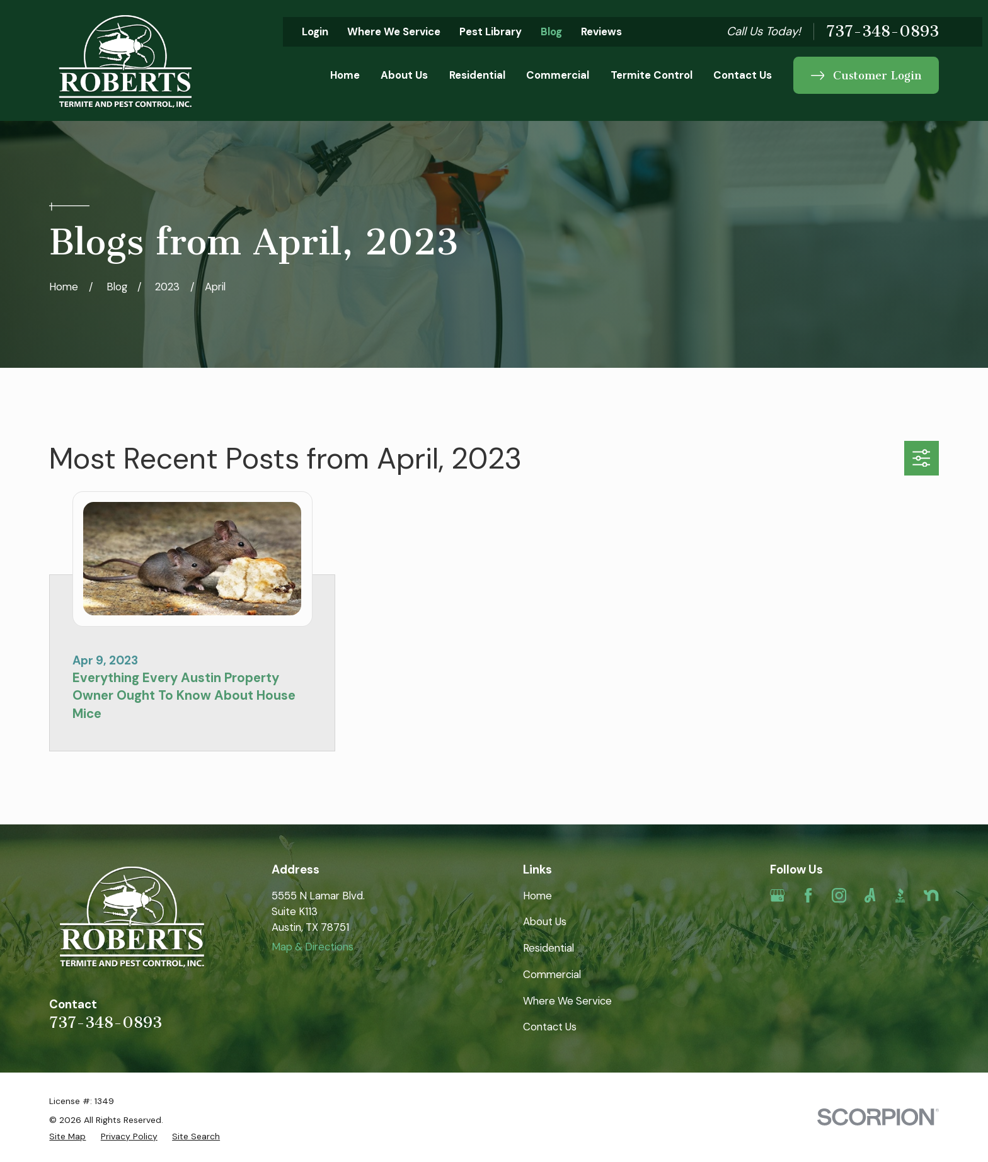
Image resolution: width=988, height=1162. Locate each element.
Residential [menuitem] (477, 75)
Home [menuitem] (345, 75)
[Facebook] (808, 895)
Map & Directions (312, 947)
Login (315, 31)
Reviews (601, 31)
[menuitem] (67, 1136)
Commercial (552, 974)
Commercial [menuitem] (557, 75)
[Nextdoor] (931, 895)
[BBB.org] (900, 895)
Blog (551, 31)
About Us (544, 921)
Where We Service (393, 31)
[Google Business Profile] (777, 895)
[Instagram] (839, 895)
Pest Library (490, 31)
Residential (548, 948)
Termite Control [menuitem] (651, 75)
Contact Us (550, 1027)
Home (537, 896)
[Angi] (870, 895)
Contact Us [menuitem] (742, 75)
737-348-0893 (882, 31)
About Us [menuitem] (404, 75)
